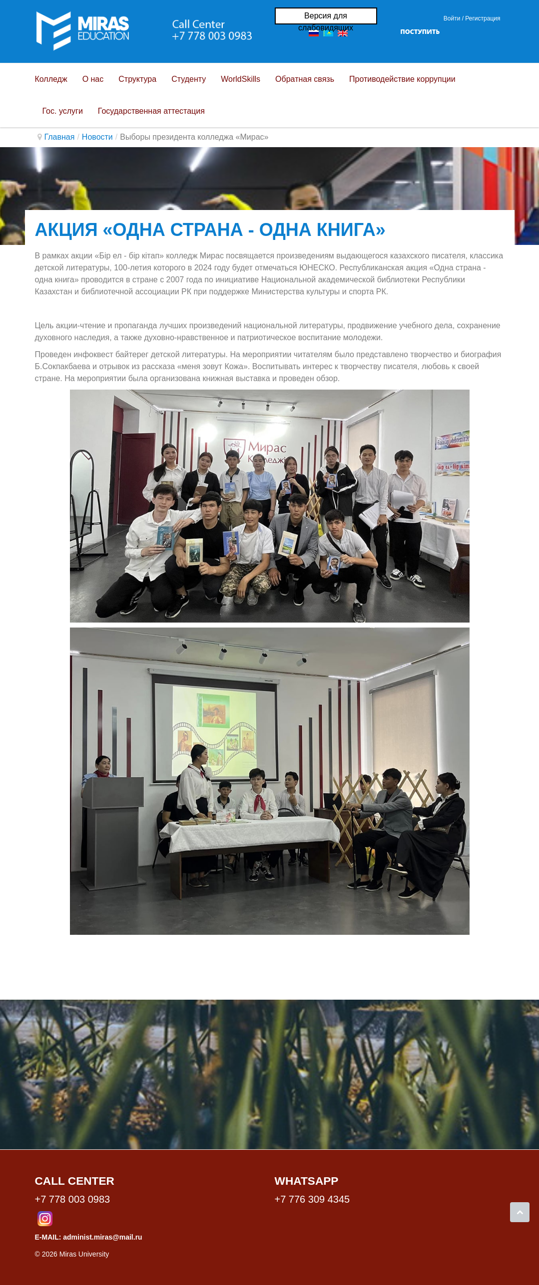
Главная (59, 137)
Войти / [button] (454, 18)
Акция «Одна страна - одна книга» (210, 229)
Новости (97, 137)
